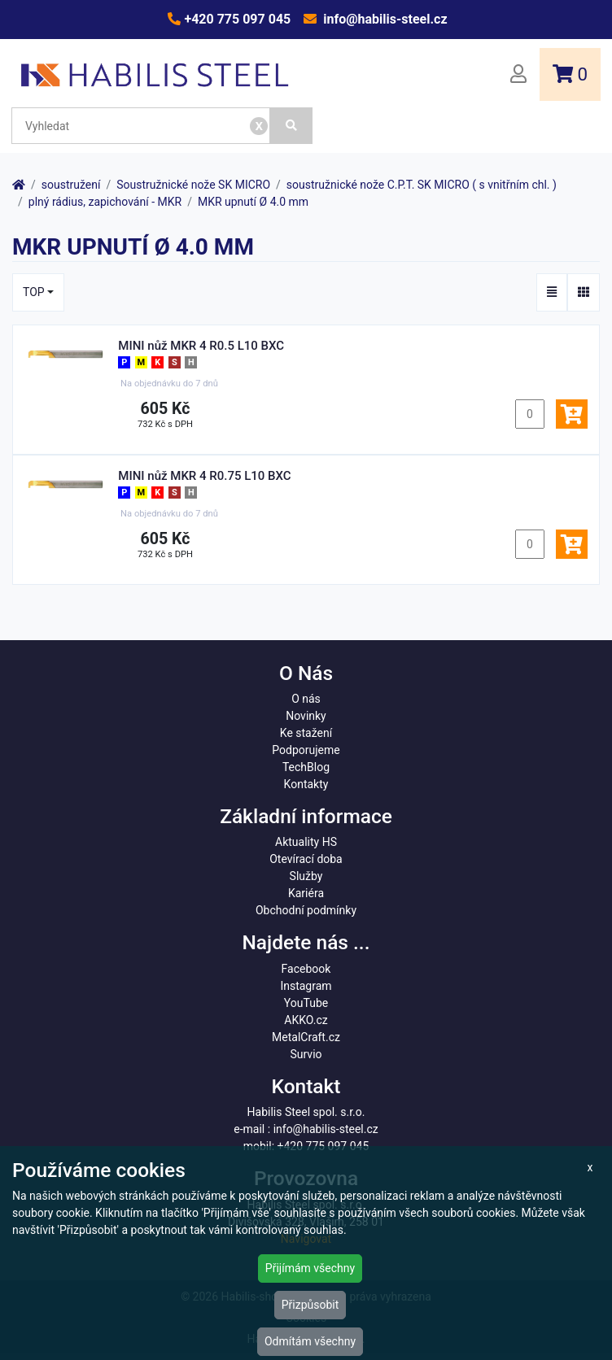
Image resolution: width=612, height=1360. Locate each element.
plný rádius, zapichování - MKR (104, 201)
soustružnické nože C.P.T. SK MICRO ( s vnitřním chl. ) (421, 184)
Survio (305, 1054)
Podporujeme (305, 749)
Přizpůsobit (310, 1304)
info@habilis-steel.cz (383, 19)
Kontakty (306, 784)
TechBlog (306, 767)
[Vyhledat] (291, 125)
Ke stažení (306, 732)
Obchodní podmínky (306, 910)
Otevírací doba (306, 858)
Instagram (305, 985)
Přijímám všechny (310, 1268)
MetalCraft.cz (306, 1037)
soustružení (71, 184)
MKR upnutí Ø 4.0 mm (253, 201)
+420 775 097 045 (236, 19)
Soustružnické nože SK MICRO (193, 184)
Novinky (306, 715)
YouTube (306, 1002)
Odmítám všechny (310, 1341)
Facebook (306, 968)
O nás (306, 698)
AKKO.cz (305, 1020)
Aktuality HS (306, 841)
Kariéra (306, 893)
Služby (306, 876)
